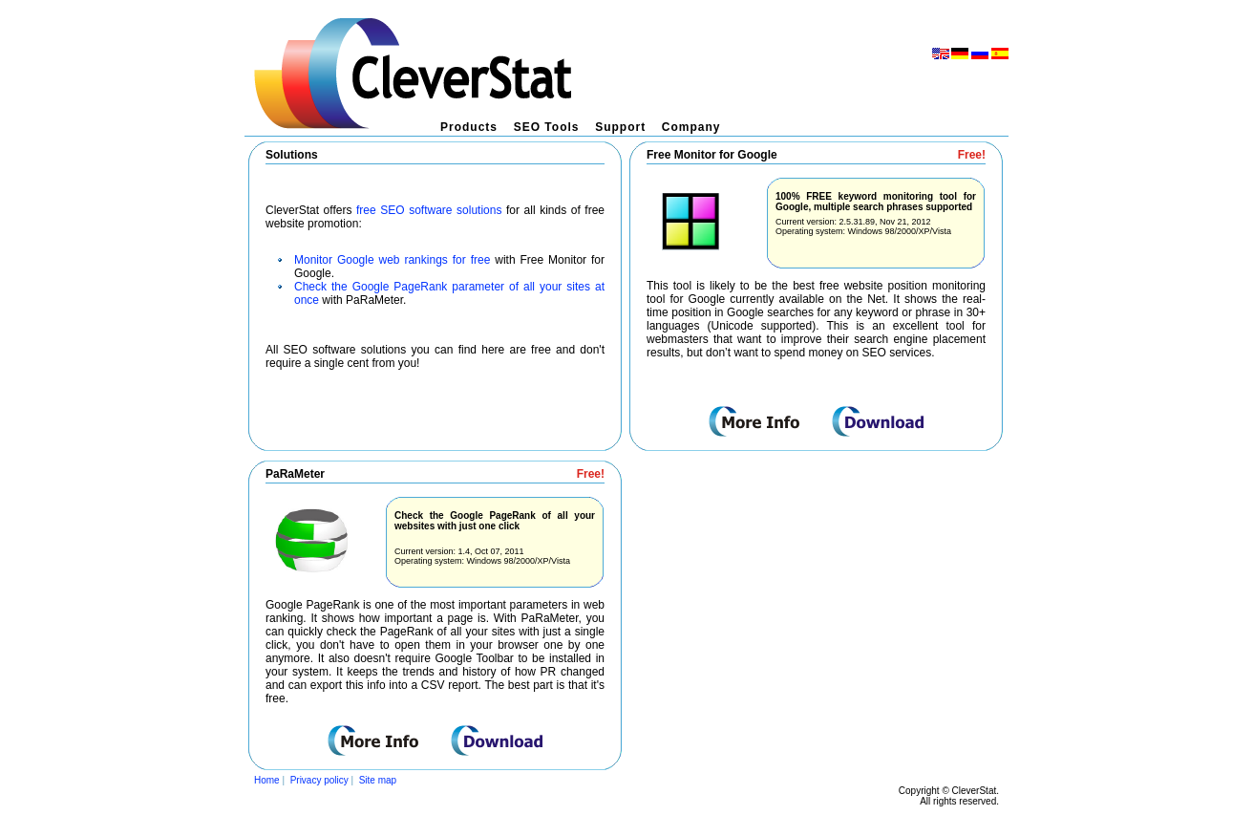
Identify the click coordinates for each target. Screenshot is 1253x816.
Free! (972, 154)
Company (691, 127)
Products (469, 127)
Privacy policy (319, 780)
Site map (377, 780)
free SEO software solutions (428, 210)
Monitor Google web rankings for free (392, 260)
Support (620, 127)
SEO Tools (547, 127)
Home (267, 780)
